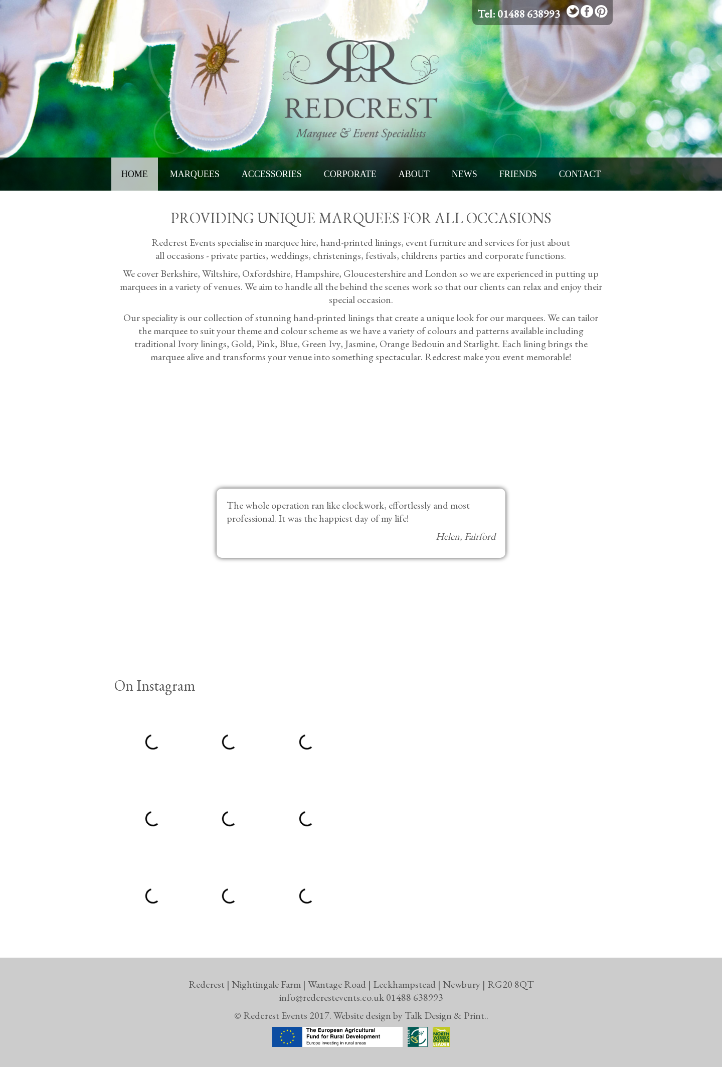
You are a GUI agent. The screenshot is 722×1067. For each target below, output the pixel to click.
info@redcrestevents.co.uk (331, 997)
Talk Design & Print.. (446, 1015)
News (464, 174)
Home (134, 174)
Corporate (350, 174)
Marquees (195, 174)
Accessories (272, 174)
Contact (580, 174)
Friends (518, 174)
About (414, 174)
